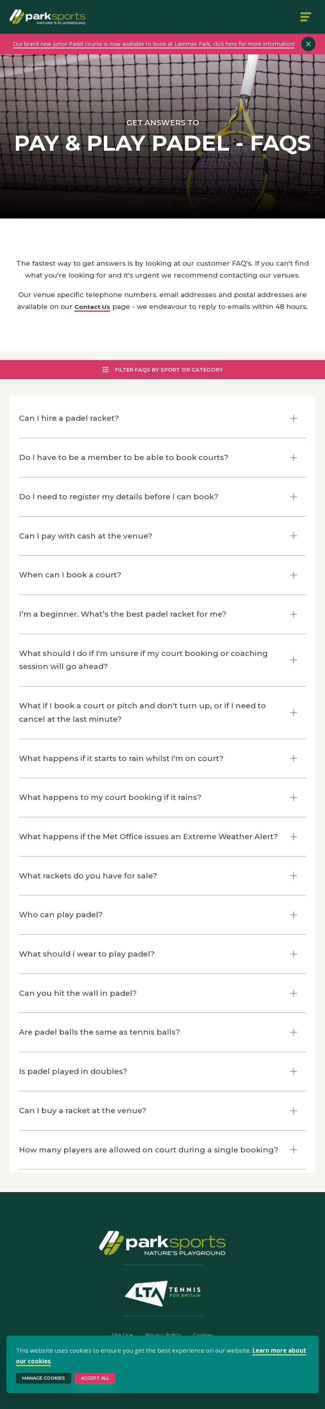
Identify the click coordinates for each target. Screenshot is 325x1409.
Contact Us (92, 307)
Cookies (203, 1335)
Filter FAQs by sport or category (162, 369)
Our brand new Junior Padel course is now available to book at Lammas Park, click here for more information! (153, 44)
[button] (162, 418)
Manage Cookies (43, 1378)
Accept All (95, 1378)
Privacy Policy (162, 1335)
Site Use (122, 1335)
